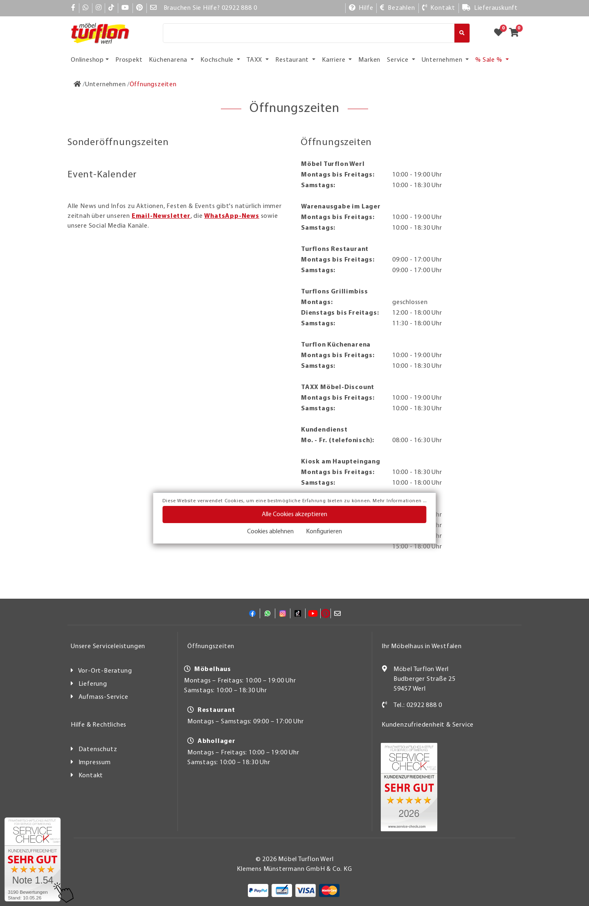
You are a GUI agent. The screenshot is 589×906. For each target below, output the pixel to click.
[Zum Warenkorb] (516, 33)
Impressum (95, 762)
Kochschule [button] (217, 60)
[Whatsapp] (85, 8)
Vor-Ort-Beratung (105, 671)
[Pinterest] (139, 8)
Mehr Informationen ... (400, 501)
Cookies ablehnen (270, 531)
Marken (369, 60)
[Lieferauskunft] (490, 8)
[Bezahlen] (397, 8)
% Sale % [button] (489, 60)
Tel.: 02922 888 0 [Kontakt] (417, 705)
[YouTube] (125, 8)
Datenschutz (98, 749)
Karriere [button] (334, 60)
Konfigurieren (324, 531)
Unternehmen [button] (443, 60)
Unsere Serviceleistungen (108, 646)
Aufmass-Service (103, 697)
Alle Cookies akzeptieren (294, 514)
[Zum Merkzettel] (501, 33)
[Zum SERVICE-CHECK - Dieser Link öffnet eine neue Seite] (32, 859)
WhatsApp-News (231, 216)
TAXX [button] (255, 60)
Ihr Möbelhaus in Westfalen (422, 646)
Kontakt (91, 775)
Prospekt (128, 60)
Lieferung (93, 684)
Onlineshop (87, 60)
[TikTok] (111, 8)
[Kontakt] (439, 8)
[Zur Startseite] (77, 84)
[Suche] (308, 33)
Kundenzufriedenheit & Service (428, 725)
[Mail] (153, 8)
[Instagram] (98, 8)
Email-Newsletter (161, 216)
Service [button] (398, 60)
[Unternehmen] (105, 84)
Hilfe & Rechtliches (98, 725)
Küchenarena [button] (169, 60)
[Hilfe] (361, 8)
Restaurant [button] (292, 60)
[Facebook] (73, 8)
